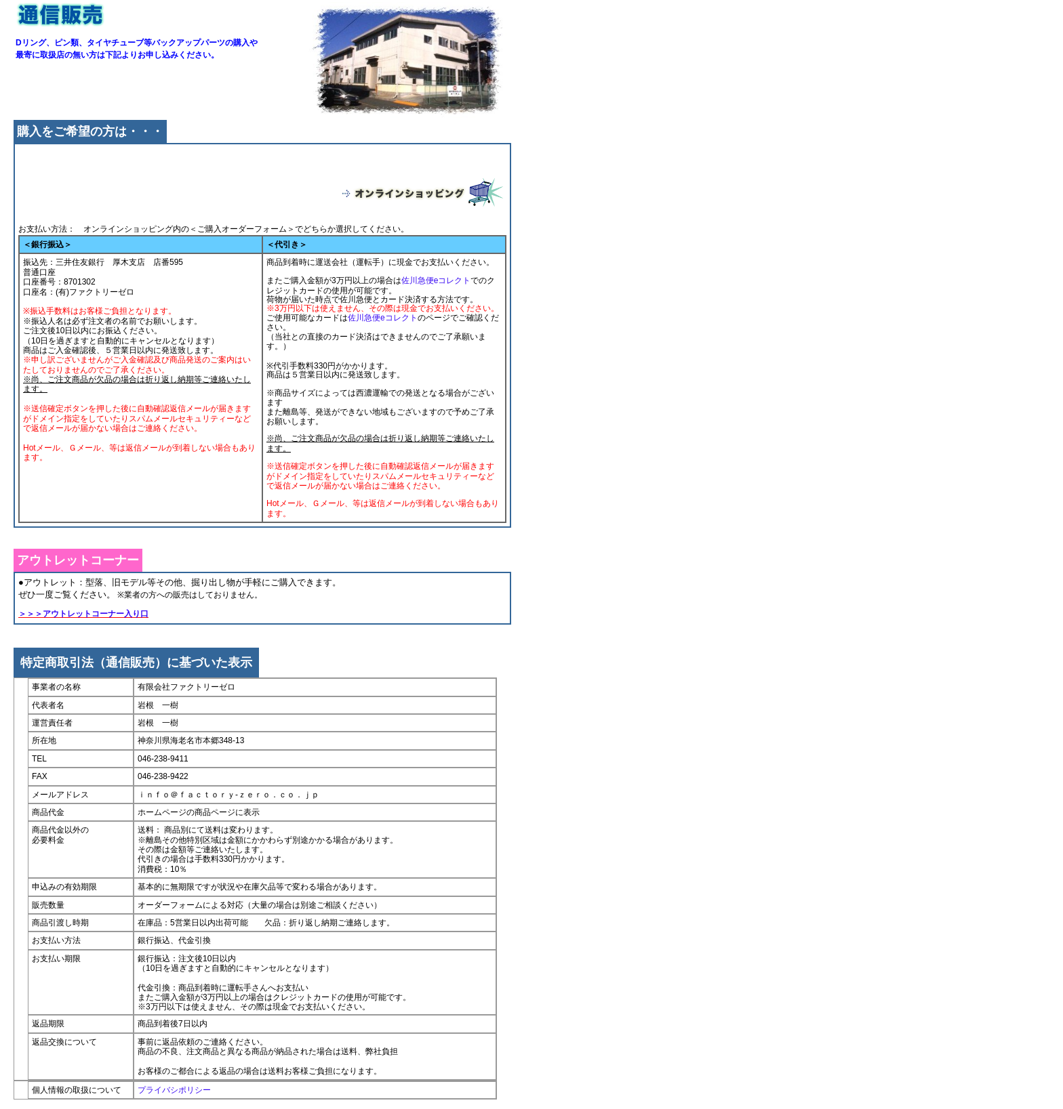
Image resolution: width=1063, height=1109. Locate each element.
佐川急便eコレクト (436, 280)
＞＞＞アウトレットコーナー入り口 (83, 614)
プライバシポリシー (174, 1090)
